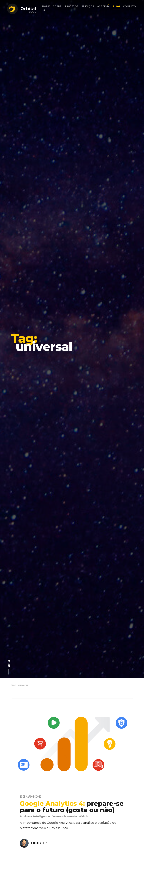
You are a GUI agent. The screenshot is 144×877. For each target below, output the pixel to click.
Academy (103, 6)
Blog (116, 6)
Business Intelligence (35, 760)
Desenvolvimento (64, 760)
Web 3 (83, 760)
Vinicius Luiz (39, 787)
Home (46, 6)
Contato (129, 6)
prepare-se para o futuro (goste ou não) (72, 750)
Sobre (57, 6)
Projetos (71, 6)
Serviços (87, 6)
